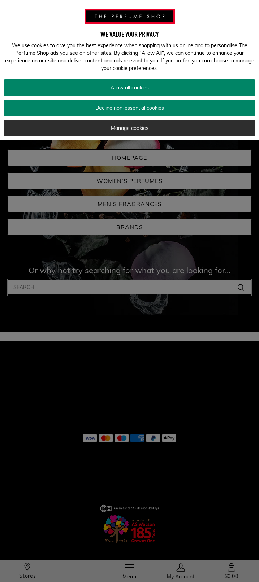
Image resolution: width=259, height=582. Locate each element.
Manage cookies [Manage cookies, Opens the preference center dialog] (129, 128)
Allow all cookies (130, 87)
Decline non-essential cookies (129, 108)
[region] (129, 70)
